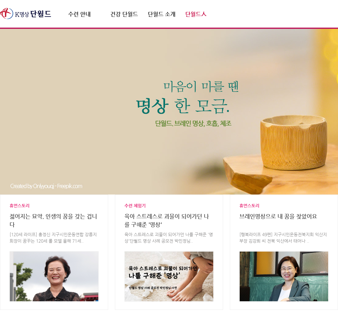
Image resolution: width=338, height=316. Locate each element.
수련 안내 (79, 14)
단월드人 (195, 14)
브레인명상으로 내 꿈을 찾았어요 (278, 216)
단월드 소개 (161, 14)
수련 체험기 (135, 205)
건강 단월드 (124, 14)
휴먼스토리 (19, 205)
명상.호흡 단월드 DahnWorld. (25, 13)
